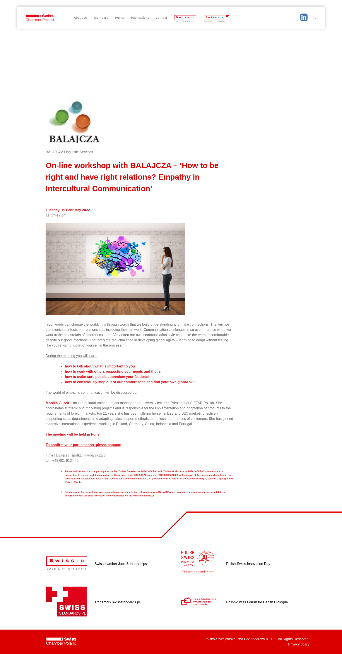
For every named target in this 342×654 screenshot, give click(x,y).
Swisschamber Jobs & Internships (120, 564)
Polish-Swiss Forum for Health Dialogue (257, 602)
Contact (161, 17)
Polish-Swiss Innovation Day (248, 564)
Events (119, 17)
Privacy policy (299, 644)
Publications (140, 17)
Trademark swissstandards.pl (117, 602)
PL (314, 17)
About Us (80, 17)
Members (101, 17)
